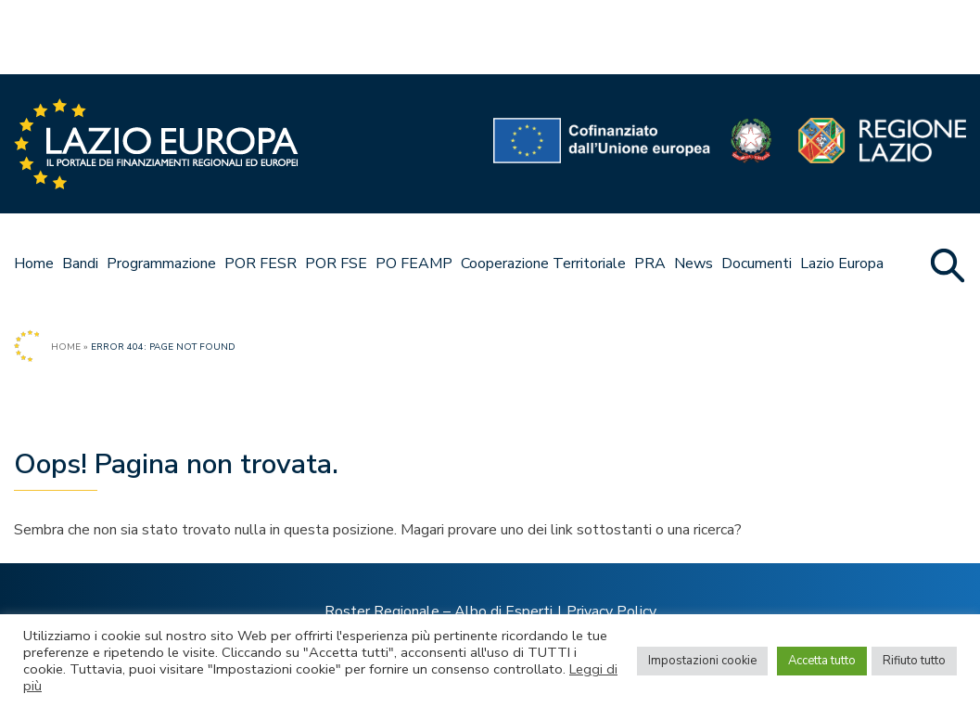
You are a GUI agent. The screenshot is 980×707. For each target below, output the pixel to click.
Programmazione (161, 263)
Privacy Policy (611, 611)
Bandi (80, 263)
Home (34, 263)
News (693, 263)
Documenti (756, 263)
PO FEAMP (413, 263)
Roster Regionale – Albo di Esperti (439, 611)
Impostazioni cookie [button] (702, 660)
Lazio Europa (842, 263)
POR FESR (260, 263)
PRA (650, 263)
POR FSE (336, 263)
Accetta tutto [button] (822, 660)
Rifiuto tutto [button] (914, 660)
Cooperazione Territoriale (543, 263)
